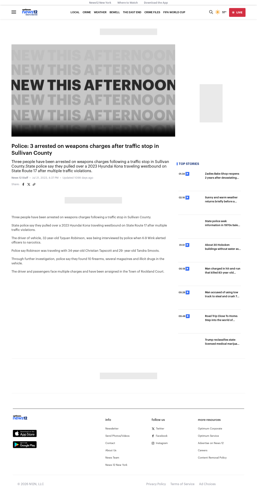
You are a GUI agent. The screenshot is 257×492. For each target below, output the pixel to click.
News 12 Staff (19, 178)
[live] (237, 12)
